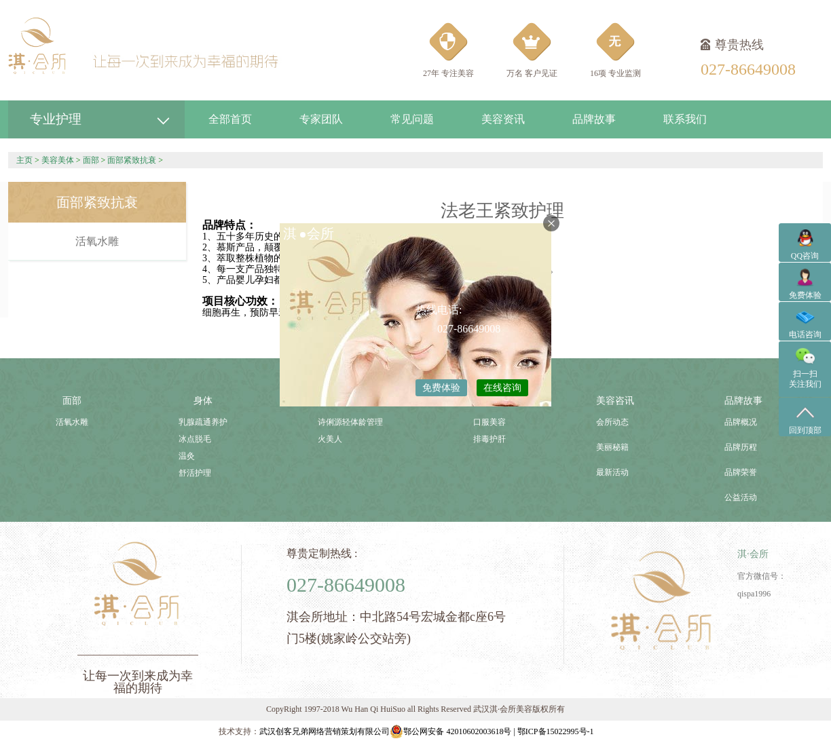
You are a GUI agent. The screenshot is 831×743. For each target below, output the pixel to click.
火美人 (330, 439)
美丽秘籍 (612, 447)
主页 (24, 160)
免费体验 (441, 388)
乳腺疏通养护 (203, 422)
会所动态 (612, 422)
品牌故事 (594, 119)
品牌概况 (740, 422)
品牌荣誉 (740, 472)
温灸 (187, 456)
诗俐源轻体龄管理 (350, 422)
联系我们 (685, 119)
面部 (91, 160)
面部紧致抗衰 (131, 160)
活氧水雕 (97, 241)
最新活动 (612, 472)
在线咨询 (502, 388)
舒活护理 (195, 473)
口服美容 (489, 422)
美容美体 (57, 160)
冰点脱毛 (195, 439)
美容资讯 (503, 119)
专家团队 (321, 119)
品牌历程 (740, 447)
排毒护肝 (489, 439)
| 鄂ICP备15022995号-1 (553, 731)
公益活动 (740, 497)
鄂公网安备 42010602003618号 (450, 731)
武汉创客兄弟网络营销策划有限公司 (324, 731)
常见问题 (412, 119)
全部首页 (230, 119)
